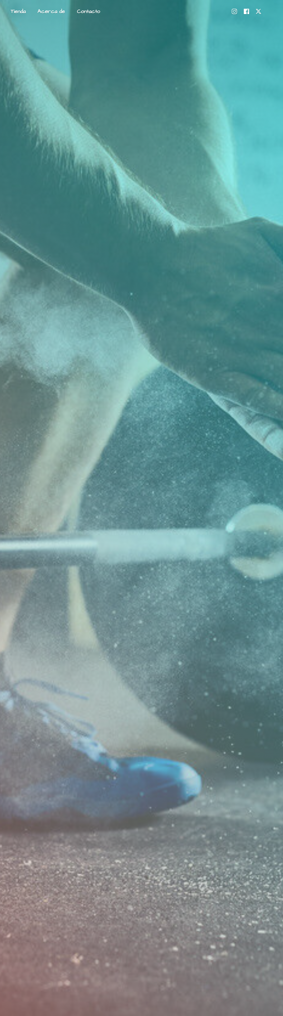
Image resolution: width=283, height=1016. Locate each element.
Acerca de (51, 11)
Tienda (18, 11)
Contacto (88, 11)
